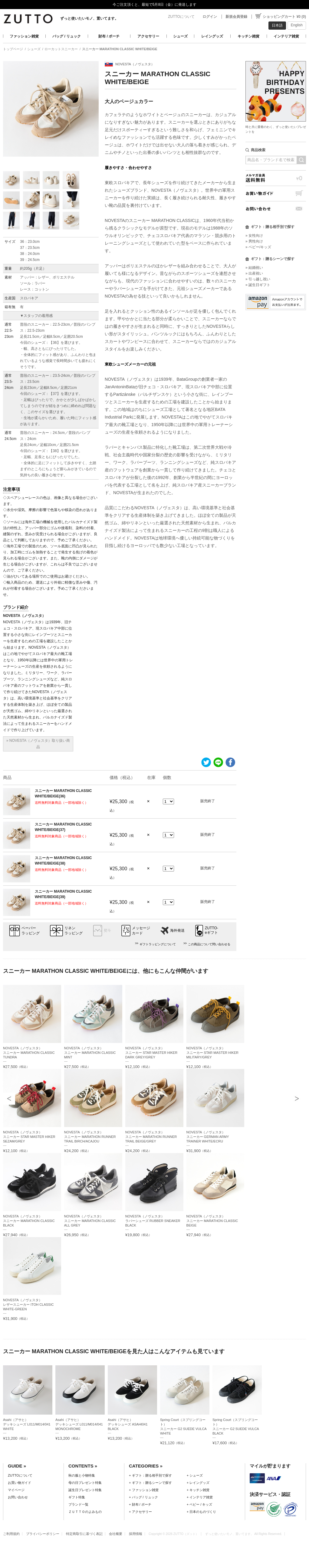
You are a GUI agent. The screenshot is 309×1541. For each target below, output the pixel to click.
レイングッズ (212, 36)
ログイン (209, 17)
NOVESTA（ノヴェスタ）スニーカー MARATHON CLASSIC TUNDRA (29, 1052)
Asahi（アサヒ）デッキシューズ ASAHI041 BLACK (128, 1424)
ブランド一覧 (78, 1504)
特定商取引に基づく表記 (84, 1534)
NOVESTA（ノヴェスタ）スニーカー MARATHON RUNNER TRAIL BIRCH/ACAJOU (90, 1136)
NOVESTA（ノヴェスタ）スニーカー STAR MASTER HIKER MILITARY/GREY (212, 1052)
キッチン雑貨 (248, 36)
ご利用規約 (11, 1534)
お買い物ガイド (275, 193)
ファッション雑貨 (24, 36)
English (297, 25)
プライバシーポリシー (42, 1534)
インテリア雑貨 (286, 36)
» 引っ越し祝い (257, 279)
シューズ (180, 36)
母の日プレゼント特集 (85, 1482)
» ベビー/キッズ (258, 247)
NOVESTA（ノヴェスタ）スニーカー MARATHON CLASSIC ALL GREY (90, 1220)
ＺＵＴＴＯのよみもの (85, 1511)
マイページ (16, 1490)
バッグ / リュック (66, 36)
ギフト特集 (76, 1497)
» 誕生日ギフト (257, 285)
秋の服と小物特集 (81, 1475)
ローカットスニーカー (61, 49)
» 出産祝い (254, 273)
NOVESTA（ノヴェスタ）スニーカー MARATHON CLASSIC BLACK (29, 1220)
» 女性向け (254, 235)
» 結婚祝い (254, 268)
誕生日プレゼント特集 (85, 1490)
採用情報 (135, 1534)
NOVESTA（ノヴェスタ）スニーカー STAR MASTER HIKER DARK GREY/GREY (151, 1052)
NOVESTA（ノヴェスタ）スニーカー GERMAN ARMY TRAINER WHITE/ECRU (207, 1136)
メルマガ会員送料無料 (275, 178)
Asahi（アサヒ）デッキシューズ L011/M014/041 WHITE (27, 1424)
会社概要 (115, 1534)
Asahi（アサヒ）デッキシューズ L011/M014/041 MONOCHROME (79, 1424)
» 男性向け (254, 241)
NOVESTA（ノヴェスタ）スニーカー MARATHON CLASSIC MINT (90, 1052)
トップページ (13, 49)
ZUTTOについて (181, 17)
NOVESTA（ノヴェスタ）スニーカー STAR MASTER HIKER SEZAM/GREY (29, 1136)
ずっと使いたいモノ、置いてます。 (89, 18)
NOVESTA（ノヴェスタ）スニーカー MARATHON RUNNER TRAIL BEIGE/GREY (151, 1136)
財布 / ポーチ (109, 36)
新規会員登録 (236, 17)
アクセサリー (148, 36)
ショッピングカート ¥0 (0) (284, 17)
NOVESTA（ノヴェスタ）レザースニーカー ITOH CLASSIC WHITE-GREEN (28, 1304)
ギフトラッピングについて (158, 944)
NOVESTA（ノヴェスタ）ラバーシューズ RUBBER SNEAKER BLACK (152, 1220)
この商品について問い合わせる (209, 944)
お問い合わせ (275, 209)
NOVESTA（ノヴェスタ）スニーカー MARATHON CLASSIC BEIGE (212, 1220)
